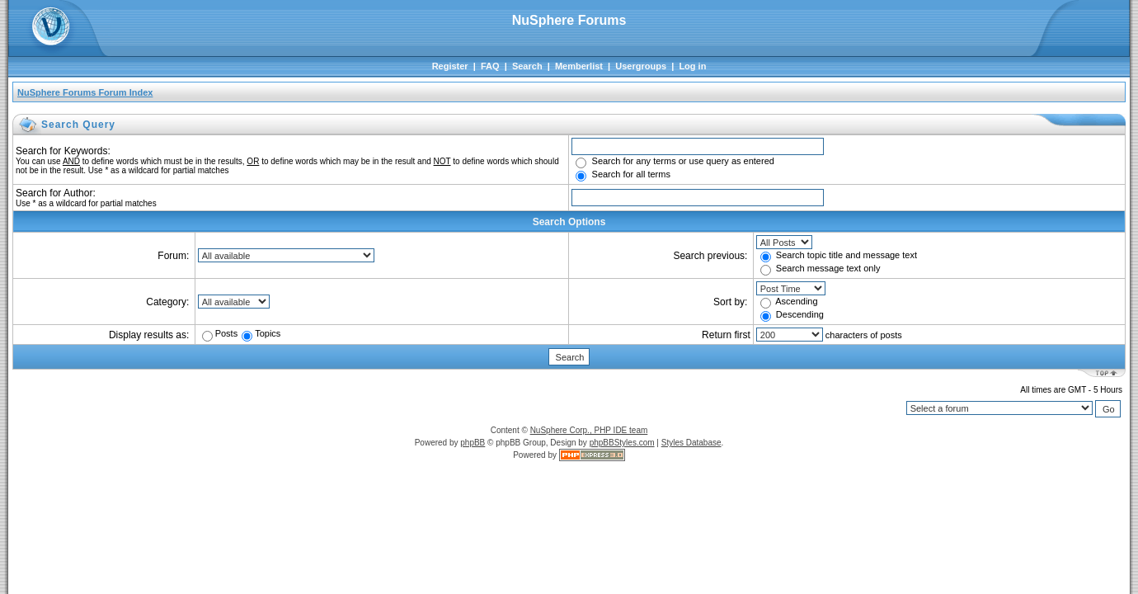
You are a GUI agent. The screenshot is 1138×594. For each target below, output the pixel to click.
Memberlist (579, 66)
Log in (692, 66)
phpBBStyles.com (622, 442)
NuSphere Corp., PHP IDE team (589, 430)
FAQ (490, 66)
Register (450, 66)
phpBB (472, 442)
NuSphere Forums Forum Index (85, 92)
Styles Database (691, 442)
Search (527, 66)
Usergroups (640, 66)
